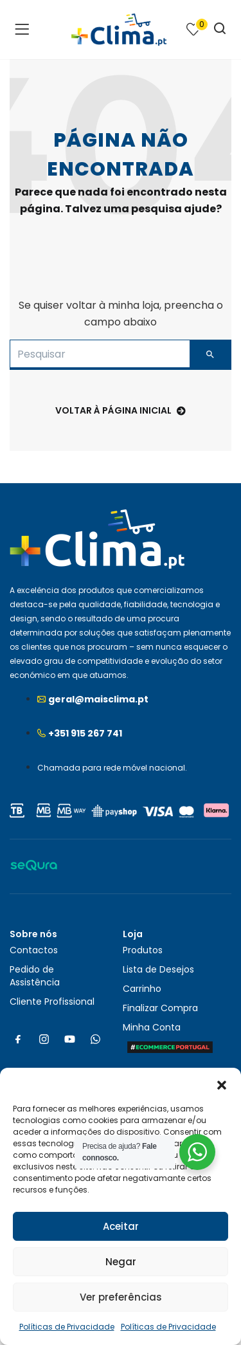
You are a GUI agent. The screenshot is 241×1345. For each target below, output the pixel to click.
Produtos (143, 950)
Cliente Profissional (52, 1001)
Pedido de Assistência (35, 976)
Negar (120, 1261)
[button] (221, 1083)
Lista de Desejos (158, 969)
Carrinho (142, 988)
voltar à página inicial (120, 410)
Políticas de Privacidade (66, 1326)
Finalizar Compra (160, 1008)
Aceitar (121, 1226)
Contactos (34, 950)
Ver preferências (121, 1297)
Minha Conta (152, 1027)
